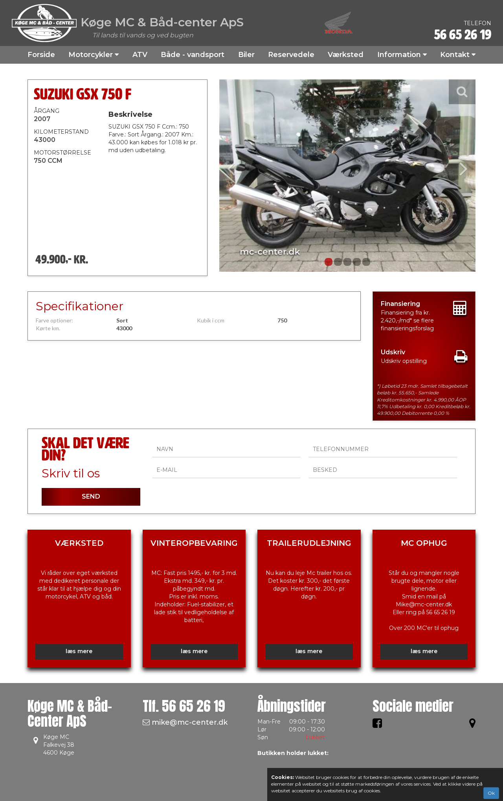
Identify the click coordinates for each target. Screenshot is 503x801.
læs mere (79, 651)
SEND (91, 496)
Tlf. (184, 706)
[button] (238, 175)
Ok (491, 793)
